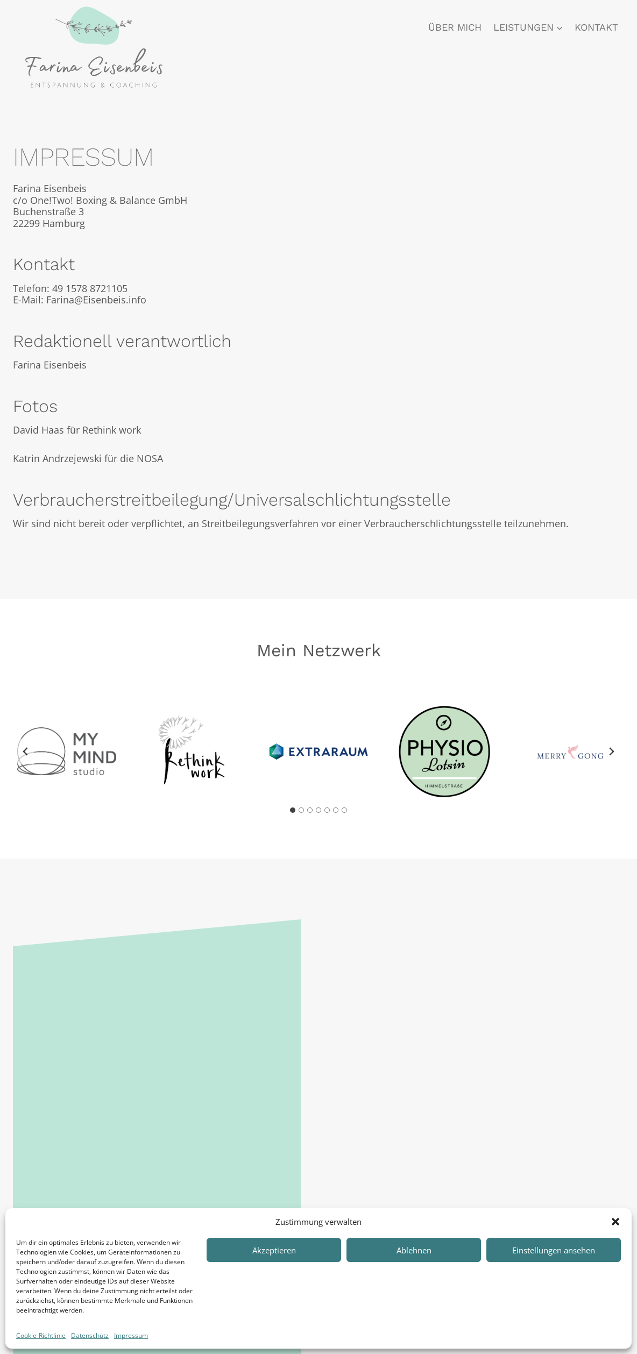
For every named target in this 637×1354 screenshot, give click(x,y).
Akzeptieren (274, 1250)
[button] (615, 1221)
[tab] (292, 810)
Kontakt (596, 27)
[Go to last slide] (25, 751)
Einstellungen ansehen (553, 1250)
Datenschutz (90, 1335)
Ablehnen (414, 1250)
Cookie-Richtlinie (41, 1335)
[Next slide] (611, 751)
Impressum (131, 1335)
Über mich (455, 27)
